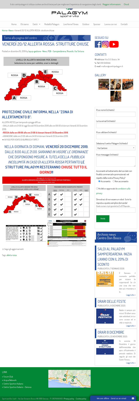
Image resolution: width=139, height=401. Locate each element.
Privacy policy (69, 398)
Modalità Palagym (51, 24)
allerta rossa (12, 255)
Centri (35, 24)
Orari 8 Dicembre (111, 332)
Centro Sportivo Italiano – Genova (17, 387)
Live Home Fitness (70, 24)
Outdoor (85, 24)
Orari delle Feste (112, 301)
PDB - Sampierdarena (57, 51)
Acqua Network (10, 380)
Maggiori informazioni (112, 4)
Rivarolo (70, 51)
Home (13, 24)
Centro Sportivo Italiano (13, 383)
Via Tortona (79, 51)
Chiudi (126, 4)
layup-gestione (35, 51)
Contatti (124, 24)
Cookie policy (81, 398)
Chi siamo (24, 24)
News (11, 30)
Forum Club (8, 376)
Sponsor (96, 24)
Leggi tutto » (130, 295)
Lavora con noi (110, 24)
